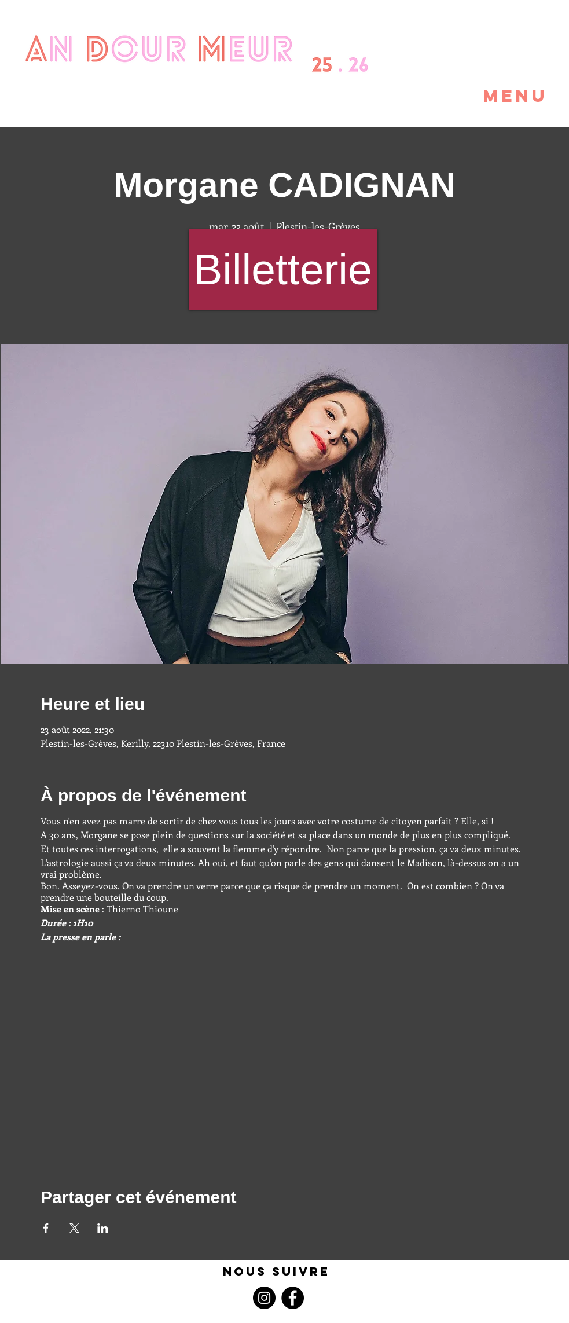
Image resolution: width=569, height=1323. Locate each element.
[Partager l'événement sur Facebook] (46, 1228)
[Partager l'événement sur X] (74, 1228)
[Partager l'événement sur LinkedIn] (102, 1228)
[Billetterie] (283, 269)
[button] (488, 96)
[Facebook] (292, 1298)
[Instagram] (264, 1298)
